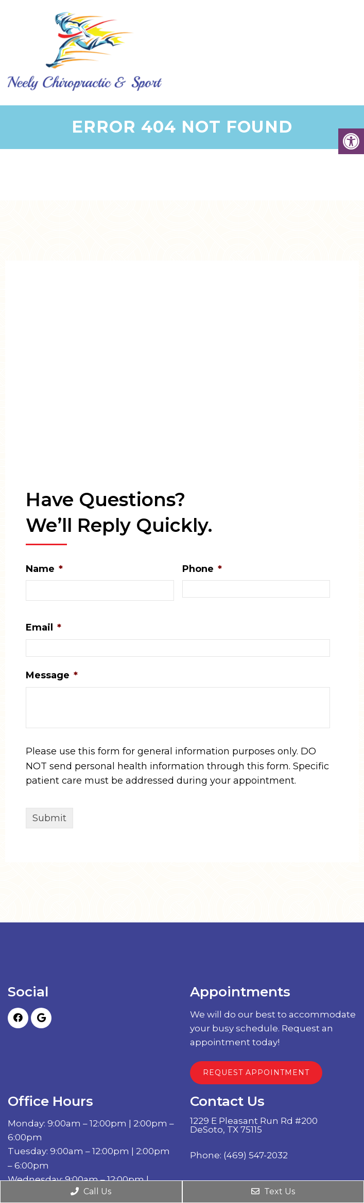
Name (44, 569)
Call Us (91, 1191)
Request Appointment (256, 1072)
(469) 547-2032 (255, 1155)
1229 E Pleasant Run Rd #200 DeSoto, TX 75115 (254, 1125)
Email (43, 627)
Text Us (273, 1191)
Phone (202, 569)
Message (52, 675)
